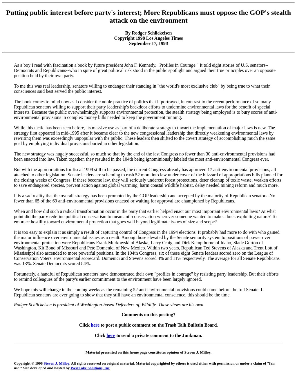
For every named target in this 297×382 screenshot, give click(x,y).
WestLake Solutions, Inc (90, 368)
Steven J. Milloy (56, 363)
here (95, 325)
